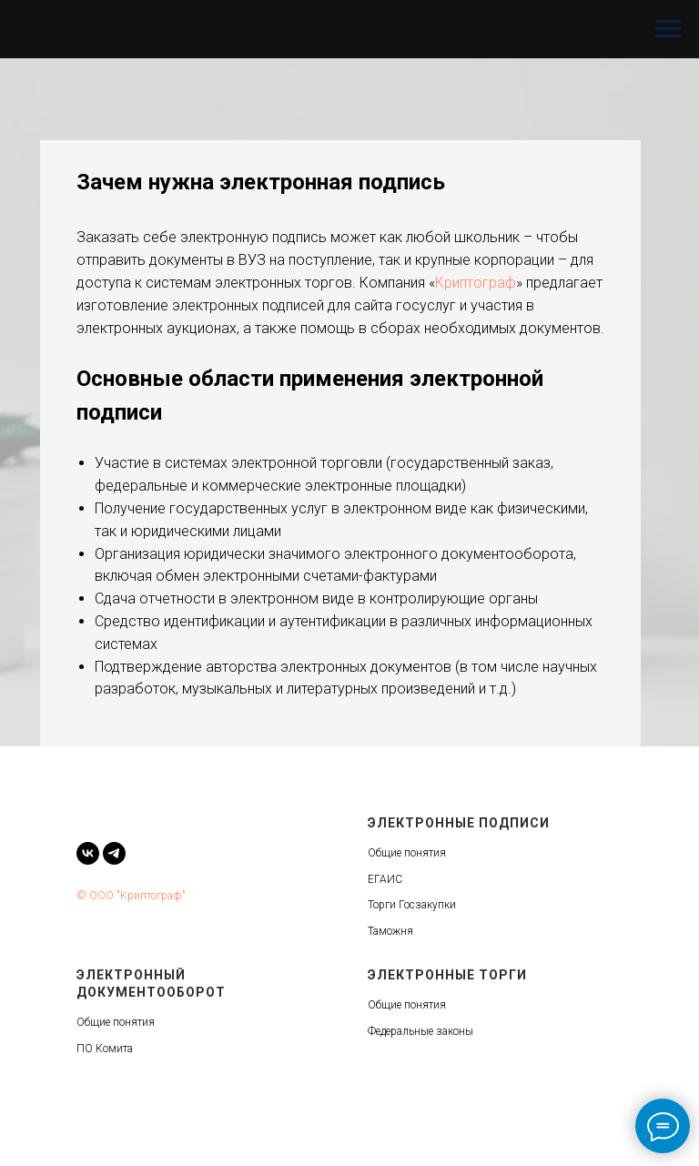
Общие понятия (407, 853)
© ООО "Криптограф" (131, 895)
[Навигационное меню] (668, 29)
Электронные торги (447, 975)
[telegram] (114, 853)
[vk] (87, 853)
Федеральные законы (420, 1031)
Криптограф (475, 282)
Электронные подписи (459, 823)
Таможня (390, 931)
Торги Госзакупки (412, 904)
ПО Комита (104, 1048)
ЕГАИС (385, 879)
